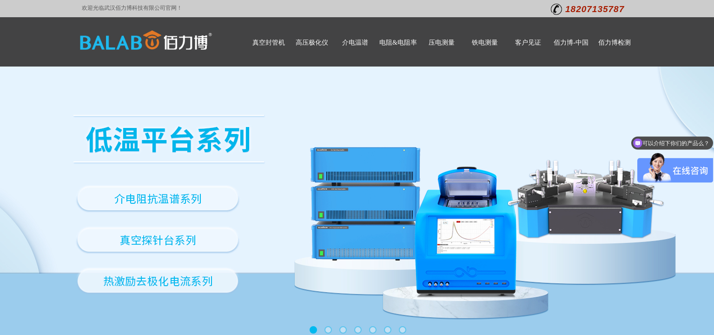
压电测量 (442, 42)
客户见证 (528, 42)
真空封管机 (268, 42)
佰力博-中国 (571, 42)
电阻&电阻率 (398, 42)
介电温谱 (355, 42)
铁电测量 (485, 42)
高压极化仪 (312, 42)
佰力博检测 (614, 42)
